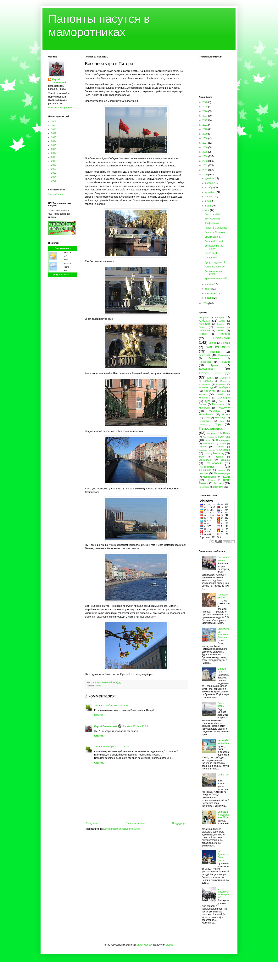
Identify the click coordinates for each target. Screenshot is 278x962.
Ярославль (204, 487)
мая (207, 210)
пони (208, 440)
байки (202, 327)
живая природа (214, 373)
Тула (201, 456)
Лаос (221, 401)
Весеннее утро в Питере (213, 272)
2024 (53, 177)
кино (202, 394)
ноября (209, 183)
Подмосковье (208, 437)
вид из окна (218, 347)
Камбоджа (224, 387)
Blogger (170, 944)
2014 (53, 141)
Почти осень (221, 704)
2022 (53, 169)
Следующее (92, 823)
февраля (210, 293)
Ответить (99, 715)
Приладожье (223, 440)
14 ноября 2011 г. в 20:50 (116, 746)
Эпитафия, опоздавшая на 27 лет (224, 814)
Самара (220, 446)
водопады (215, 351)
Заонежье (225, 378)
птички (202, 446)
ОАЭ (222, 421)
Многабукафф (206, 414)
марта (208, 288)
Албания (204, 320)
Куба (207, 401)
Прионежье (208, 443)
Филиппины (206, 466)
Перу (218, 424)
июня (208, 205)
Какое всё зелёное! (215, 266)
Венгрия (225, 343)
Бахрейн (220, 327)
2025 (53, 180)
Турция (219, 457)
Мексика (214, 411)
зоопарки (208, 381)
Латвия (202, 404)
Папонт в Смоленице (216, 227)
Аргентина (204, 324)
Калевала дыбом (223, 596)
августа (209, 196)
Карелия (209, 390)
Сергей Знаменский (105, 726)
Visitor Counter (56, 194)
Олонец (202, 424)
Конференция (212, 223)
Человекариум (222, 473)
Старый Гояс (222, 670)
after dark (218, 487)
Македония (218, 404)
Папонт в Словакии (215, 232)
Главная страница (135, 823)
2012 (53, 133)
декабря (210, 178)
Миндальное (211, 257)
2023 (53, 172)
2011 (53, 129)
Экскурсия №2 (212, 214)
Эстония (218, 483)
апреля (209, 284)
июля (208, 201)
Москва (226, 414)
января (209, 297)
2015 (53, 145)
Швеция (211, 480)
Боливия (224, 333)
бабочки (221, 324)
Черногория (209, 476)
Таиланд (218, 453)
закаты (210, 377)
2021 (53, 165)
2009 (53, 121)
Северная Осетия (207, 450)
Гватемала (224, 355)
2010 (53, 125)
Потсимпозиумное (223, 559)
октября (209, 187)
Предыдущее (179, 823)
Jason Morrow (144, 944)
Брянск (212, 343)
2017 (53, 153)
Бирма (203, 333)
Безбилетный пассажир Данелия (223, 633)
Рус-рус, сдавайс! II (215, 262)
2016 (53, 149)
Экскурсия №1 (212, 218)
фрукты (221, 470)
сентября (210, 192)
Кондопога (204, 397)
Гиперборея (205, 362)
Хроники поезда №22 (216, 278)
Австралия (204, 317)
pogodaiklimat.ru (62, 274)
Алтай (222, 321)
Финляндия (205, 470)
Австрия (219, 317)
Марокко (224, 407)
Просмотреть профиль (60, 107)
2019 (53, 161)
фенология (214, 463)
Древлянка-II (207, 368)
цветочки (203, 473)
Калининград (206, 387)
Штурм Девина (212, 237)
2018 (53, 157)
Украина (225, 460)
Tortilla (98, 705)
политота (224, 436)
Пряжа (223, 443)
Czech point (211, 253)
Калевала (221, 384)
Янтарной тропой (214, 241)
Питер (98, 685)
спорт (206, 453)
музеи (207, 417)
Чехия (226, 476)
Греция (225, 361)
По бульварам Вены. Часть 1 (223, 855)
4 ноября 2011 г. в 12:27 (115, 705)
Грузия (214, 365)
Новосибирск (205, 421)
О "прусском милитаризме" (223, 893)
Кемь (223, 391)
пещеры (211, 433)
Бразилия (221, 338)
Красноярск (223, 397)
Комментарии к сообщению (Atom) (121, 829)
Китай (220, 394)
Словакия (224, 450)
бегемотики (204, 330)
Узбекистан (205, 460)
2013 (53, 137)
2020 (205, 129)
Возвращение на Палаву (214, 247)
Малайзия (204, 407)
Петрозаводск (63, 248)
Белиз (221, 330)
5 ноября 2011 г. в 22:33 (135, 726)
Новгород (220, 417)
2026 (205, 102)
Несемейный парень (223, 741)
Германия (213, 358)
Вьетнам (204, 355)
